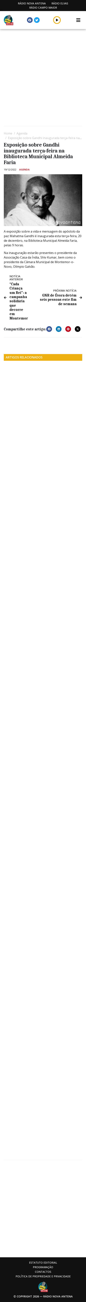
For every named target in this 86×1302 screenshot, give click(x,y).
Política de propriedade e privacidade (43, 1276)
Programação (43, 1267)
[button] (57, 20)
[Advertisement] (43, 78)
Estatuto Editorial (43, 1262)
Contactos (43, 1272)
